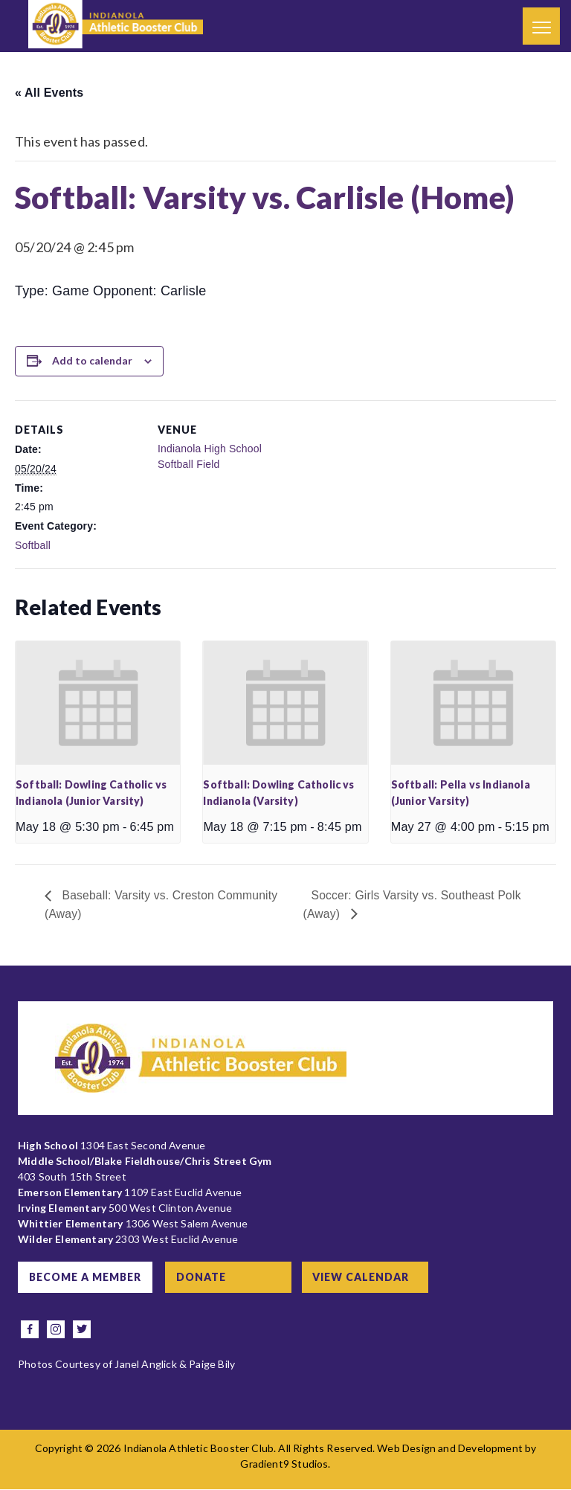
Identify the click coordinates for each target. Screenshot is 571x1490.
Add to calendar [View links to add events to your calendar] (92, 360)
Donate (204, 1277)
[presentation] (98, 703)
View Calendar (365, 1277)
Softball (33, 545)
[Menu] (541, 26)
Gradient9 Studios (284, 1464)
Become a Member (86, 1277)
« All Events (49, 92)
